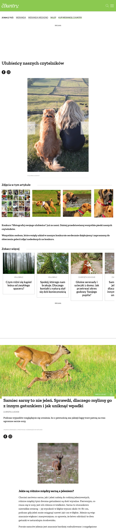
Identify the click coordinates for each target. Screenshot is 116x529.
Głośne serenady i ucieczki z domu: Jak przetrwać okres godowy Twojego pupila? (86, 288)
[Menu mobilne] (112, 6)
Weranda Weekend (38, 17)
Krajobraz (18, 277)
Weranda (21, 17)
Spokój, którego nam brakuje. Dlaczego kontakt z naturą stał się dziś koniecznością (53, 286)
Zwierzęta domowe (86, 277)
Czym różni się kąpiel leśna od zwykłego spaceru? (19, 285)
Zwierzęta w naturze (11, 411)
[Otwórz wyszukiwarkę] (107, 6)
